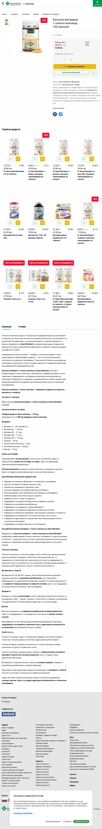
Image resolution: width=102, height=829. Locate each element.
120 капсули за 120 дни (70, 85)
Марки (72, 785)
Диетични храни (42, 754)
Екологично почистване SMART (82, 769)
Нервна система (8, 757)
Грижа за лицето (42, 772)
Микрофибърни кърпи (78, 743)
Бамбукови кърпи (77, 759)
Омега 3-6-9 (6, 736)
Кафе (4, 730)
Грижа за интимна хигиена (46, 780)
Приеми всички (81, 821)
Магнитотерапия (42, 746)
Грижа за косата (42, 769)
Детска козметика (77, 730)
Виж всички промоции (71, 72)
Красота (39, 761)
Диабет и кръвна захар (11, 781)
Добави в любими (94, 73)
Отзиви (22, 326)
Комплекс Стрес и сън (12, 299)
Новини (73, 778)
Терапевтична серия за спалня (82, 745)
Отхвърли (67, 821)
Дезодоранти (75, 725)
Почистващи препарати (79, 756)
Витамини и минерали (10, 733)
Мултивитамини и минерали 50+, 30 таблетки (60, 237)
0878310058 (30, 4)
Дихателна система (9, 767)
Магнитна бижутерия (44, 751)
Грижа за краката (43, 785)
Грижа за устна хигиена (45, 777)
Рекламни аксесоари (78, 764)
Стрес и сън (6, 759)
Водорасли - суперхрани (45, 727)
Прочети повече (59, 108)
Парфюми (73, 727)
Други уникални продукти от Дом (83, 767)
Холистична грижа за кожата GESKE (84, 733)
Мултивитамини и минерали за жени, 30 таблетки (85, 301)
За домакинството (77, 753)
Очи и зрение (7, 765)
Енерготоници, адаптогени (12, 746)
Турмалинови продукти (45, 749)
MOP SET (73, 761)
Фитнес (39, 738)
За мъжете (6, 754)
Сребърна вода (42, 743)
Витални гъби (41, 730)
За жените (6, 751)
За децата (5, 749)
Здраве (5, 725)
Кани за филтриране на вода (81, 751)
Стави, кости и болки (10, 783)
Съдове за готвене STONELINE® (82, 748)
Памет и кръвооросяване (12, 762)
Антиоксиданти (8, 743)
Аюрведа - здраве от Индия (46, 735)
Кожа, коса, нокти (9, 786)
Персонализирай (53, 821)
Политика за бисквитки (23, 813)
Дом (71, 737)
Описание (6, 326)
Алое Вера (6, 741)
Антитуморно (41, 733)
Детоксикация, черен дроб (12, 775)
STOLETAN (40, 756)
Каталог (73, 774)
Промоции (74, 782)
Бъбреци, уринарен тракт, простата (15, 778)
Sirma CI (97, 809)
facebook (8, 714)
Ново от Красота (42, 764)
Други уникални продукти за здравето (51, 741)
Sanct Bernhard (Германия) (69, 82)
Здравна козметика (43, 767)
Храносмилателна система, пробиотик (17, 773)
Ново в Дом (74, 740)
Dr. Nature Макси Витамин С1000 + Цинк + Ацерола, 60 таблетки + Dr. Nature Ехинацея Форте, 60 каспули (63, 304)
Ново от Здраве (8, 728)
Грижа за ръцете (42, 782)
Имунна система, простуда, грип (14, 738)
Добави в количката (75, 67)
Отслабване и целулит (44, 725)
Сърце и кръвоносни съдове (13, 770)
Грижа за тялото (42, 774)
